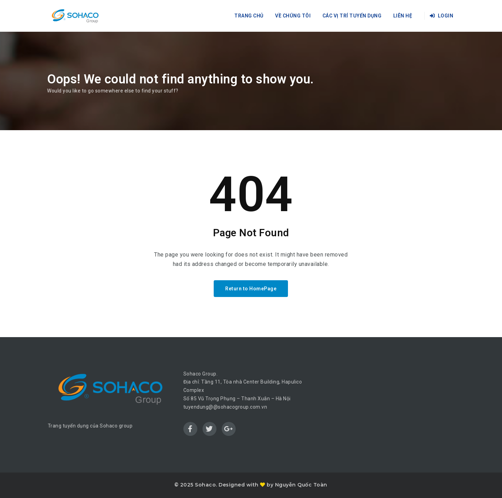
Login (442, 15)
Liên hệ (402, 15)
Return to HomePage (250, 288)
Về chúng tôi (293, 15)
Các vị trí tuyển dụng (352, 15)
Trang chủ (249, 15)
